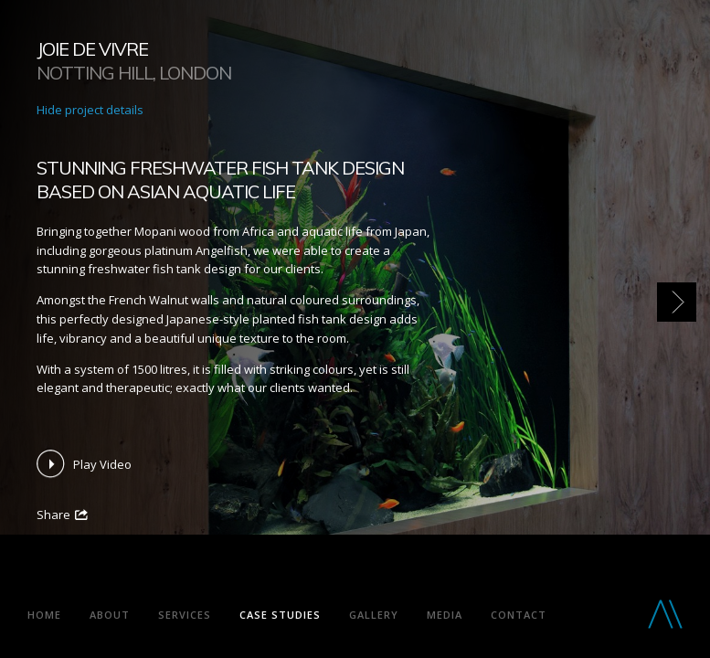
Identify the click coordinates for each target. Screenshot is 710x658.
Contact (518, 614)
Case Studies (280, 614)
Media (444, 614)
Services (184, 614)
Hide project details (90, 109)
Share (53, 514)
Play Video (102, 464)
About (110, 614)
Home (44, 614)
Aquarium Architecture (168, 577)
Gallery (373, 614)
